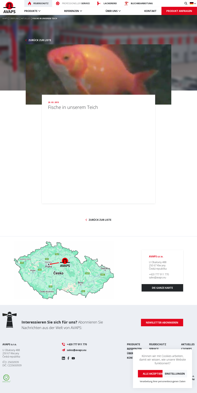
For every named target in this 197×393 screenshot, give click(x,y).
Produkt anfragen (179, 11)
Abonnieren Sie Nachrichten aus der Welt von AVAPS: (62, 324)
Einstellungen (175, 373)
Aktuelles (188, 344)
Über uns (112, 11)
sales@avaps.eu (157, 277)
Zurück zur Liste (39, 40)
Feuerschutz (157, 344)
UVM (192, 379)
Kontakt (150, 11)
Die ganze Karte (162, 287)
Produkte (30, 11)
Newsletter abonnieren (162, 322)
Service (154, 349)
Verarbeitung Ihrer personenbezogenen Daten (162, 381)
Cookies (186, 349)
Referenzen (71, 11)
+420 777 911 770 (159, 274)
